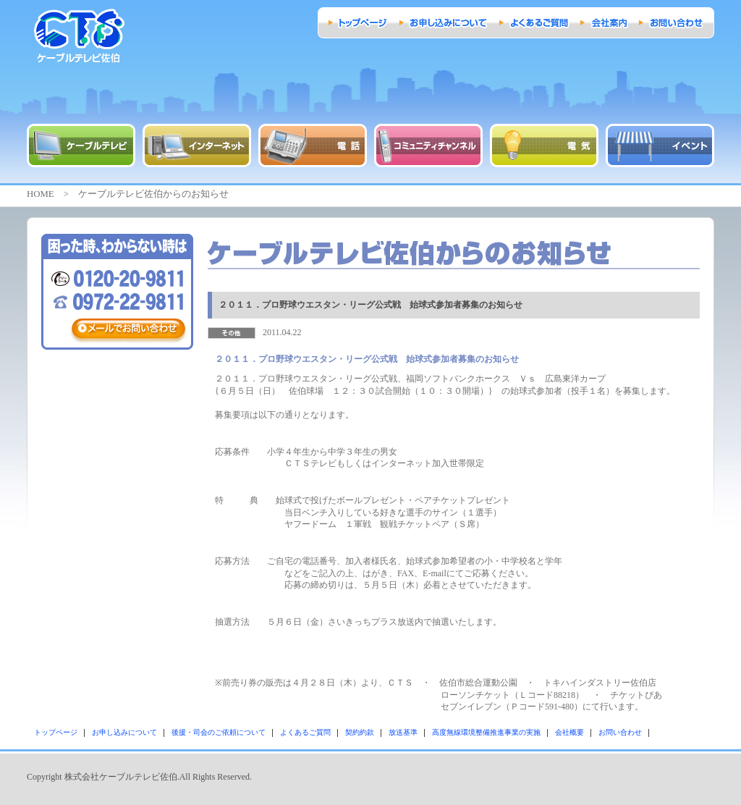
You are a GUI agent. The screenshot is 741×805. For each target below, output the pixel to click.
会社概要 (569, 732)
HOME (40, 194)
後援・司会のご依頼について (219, 732)
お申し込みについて (124, 732)
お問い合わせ (620, 732)
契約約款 (359, 732)
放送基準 (403, 732)
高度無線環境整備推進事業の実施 (486, 732)
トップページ (55, 732)
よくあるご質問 (305, 732)
